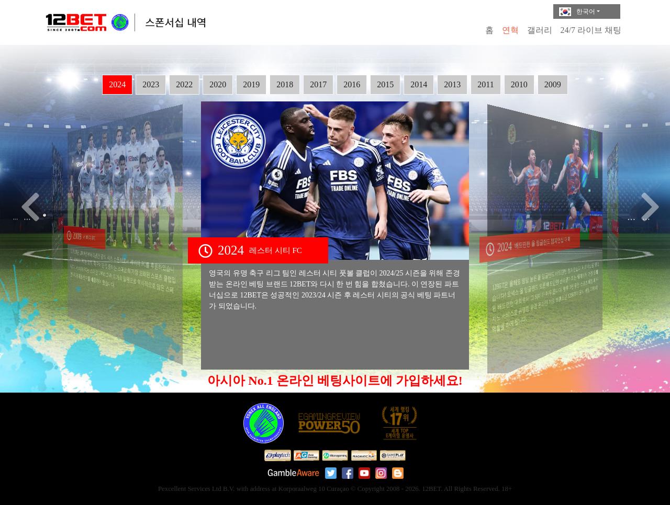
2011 (485, 84)
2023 (150, 84)
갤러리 (539, 30)
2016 (351, 84)
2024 (117, 84)
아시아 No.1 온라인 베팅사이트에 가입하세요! (334, 380)
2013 (452, 84)
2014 (418, 84)
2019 (251, 84)
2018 (284, 84)
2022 (184, 84)
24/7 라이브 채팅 (591, 30)
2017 (318, 84)
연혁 (510, 30)
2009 (552, 84)
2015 (385, 84)
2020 (217, 84)
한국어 (577, 12)
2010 (519, 84)
